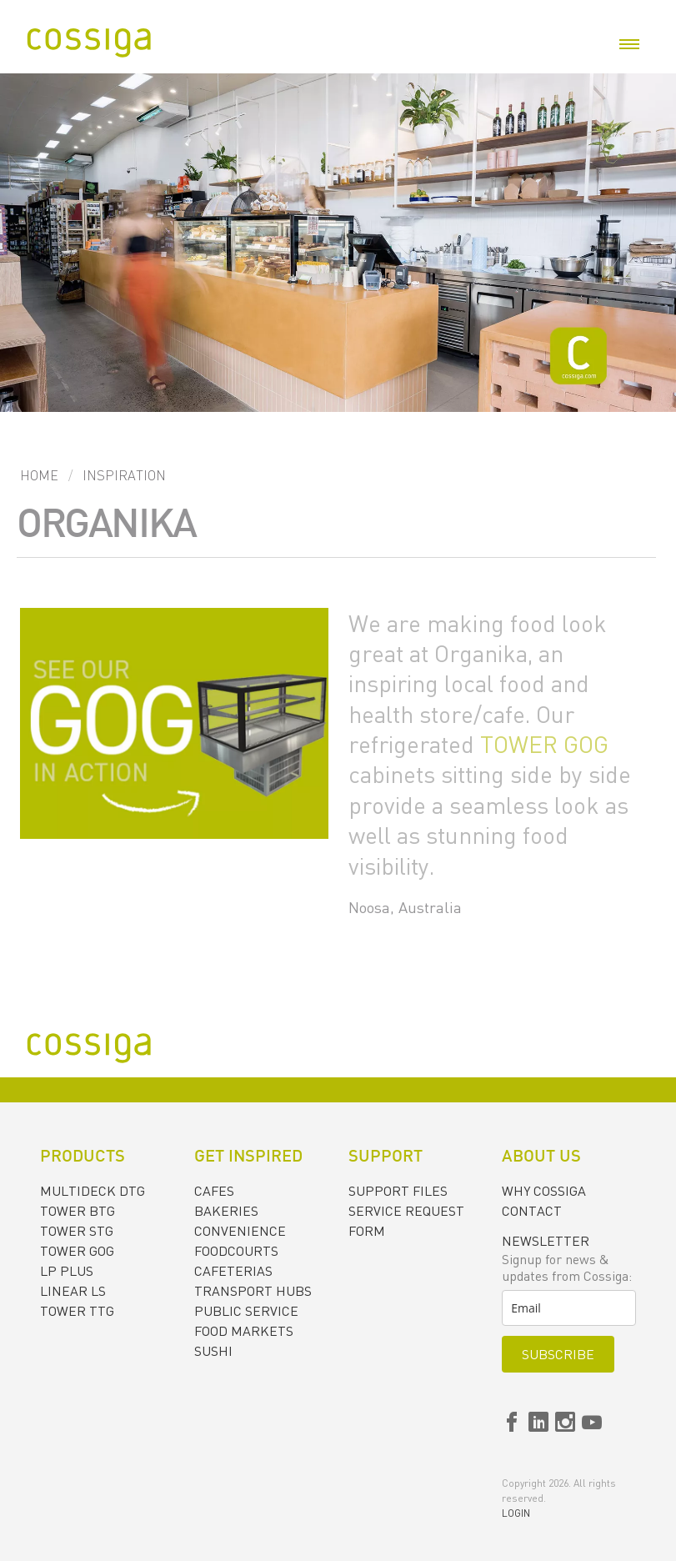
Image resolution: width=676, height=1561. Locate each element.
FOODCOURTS (236, 1250)
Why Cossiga (544, 1190)
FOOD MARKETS (243, 1331)
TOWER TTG (77, 1311)
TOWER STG (76, 1230)
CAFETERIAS (233, 1270)
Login (516, 1513)
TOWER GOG (544, 744)
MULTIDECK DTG (92, 1190)
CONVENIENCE (240, 1230)
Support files (398, 1190)
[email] (569, 1308)
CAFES (214, 1190)
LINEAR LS (73, 1290)
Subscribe (558, 1354)
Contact (532, 1210)
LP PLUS (66, 1270)
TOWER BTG (77, 1210)
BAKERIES (226, 1210)
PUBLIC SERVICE (246, 1311)
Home (39, 475)
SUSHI (213, 1351)
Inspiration (124, 475)
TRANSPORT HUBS (253, 1290)
